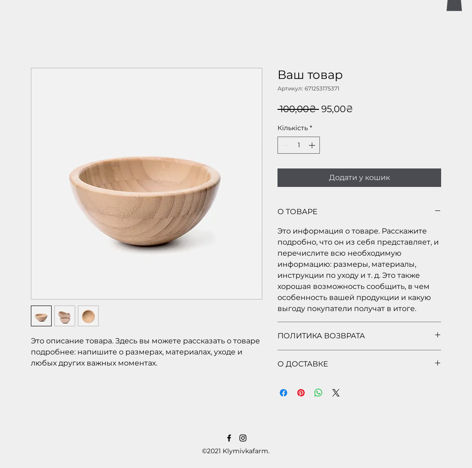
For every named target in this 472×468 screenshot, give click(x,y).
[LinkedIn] (243, 438)
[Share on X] (336, 392)
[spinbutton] (298, 145)
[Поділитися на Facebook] (283, 392)
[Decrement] (284, 145)
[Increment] (313, 145)
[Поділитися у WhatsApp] (318, 392)
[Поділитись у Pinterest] (301, 392)
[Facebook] (229, 438)
